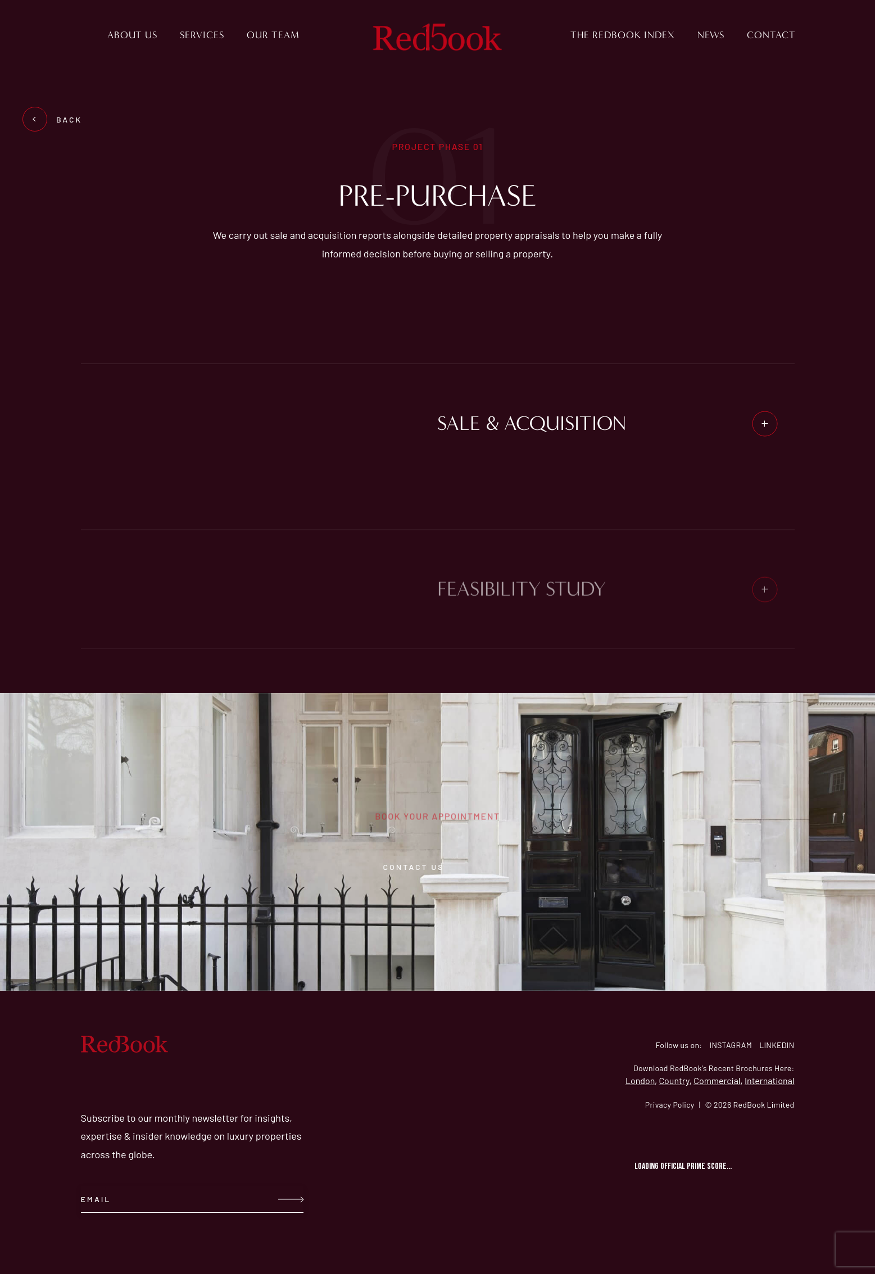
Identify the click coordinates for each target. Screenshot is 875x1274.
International (770, 1080)
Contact (771, 35)
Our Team (273, 35)
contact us (437, 866)
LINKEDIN (776, 1045)
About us (132, 35)
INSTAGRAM (730, 1045)
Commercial (716, 1080)
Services (202, 35)
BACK (57, 119)
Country (674, 1080)
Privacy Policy (670, 1104)
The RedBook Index (622, 35)
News (710, 35)
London (640, 1080)
